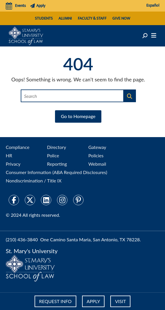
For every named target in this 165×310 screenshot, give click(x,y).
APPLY (93, 301)
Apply (37, 5)
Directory (56, 147)
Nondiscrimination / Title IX (34, 180)
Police (53, 155)
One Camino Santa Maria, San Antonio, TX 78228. (90, 239)
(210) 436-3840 (22, 239)
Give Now (121, 18)
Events (16, 6)
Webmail (97, 164)
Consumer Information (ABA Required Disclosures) (56, 172)
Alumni (65, 18)
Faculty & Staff (92, 18)
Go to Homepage (78, 116)
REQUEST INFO (55, 301)
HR (9, 155)
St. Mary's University (32, 250)
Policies (96, 155)
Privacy (13, 164)
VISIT (120, 301)
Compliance (17, 147)
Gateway (97, 147)
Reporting (57, 164)
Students (44, 18)
